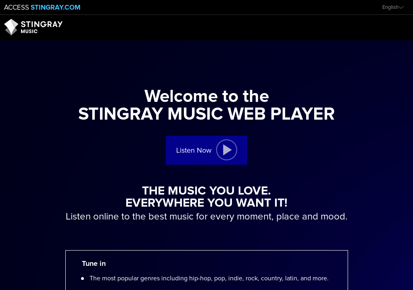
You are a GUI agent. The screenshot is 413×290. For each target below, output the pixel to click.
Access (42, 7)
